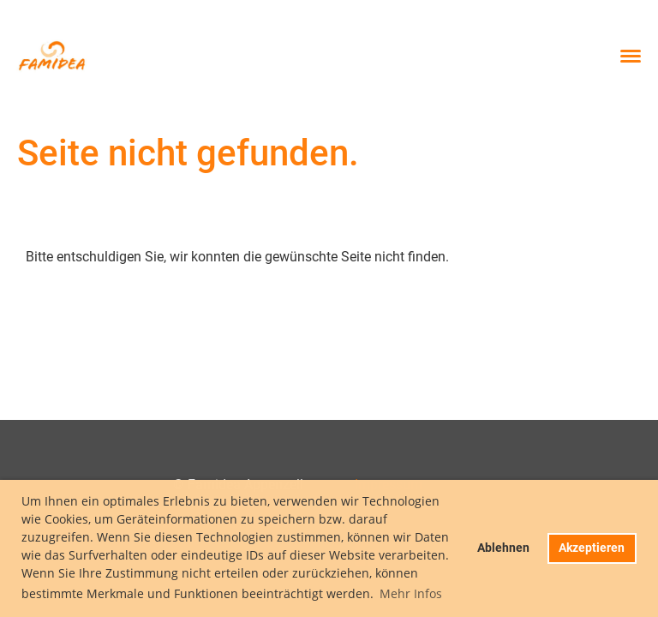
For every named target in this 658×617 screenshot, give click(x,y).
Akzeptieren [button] (592, 548)
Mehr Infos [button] (411, 593)
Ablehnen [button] (503, 548)
